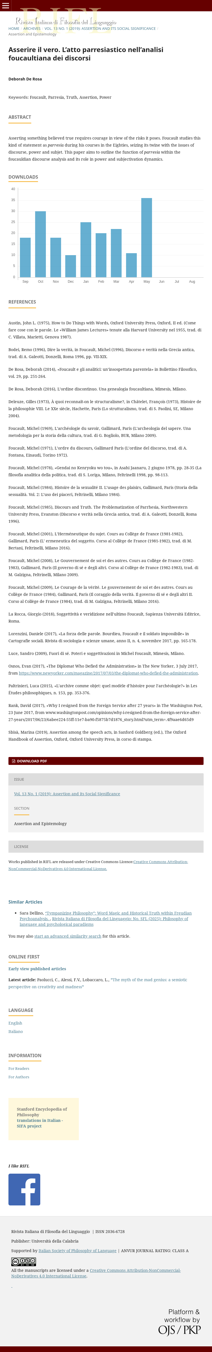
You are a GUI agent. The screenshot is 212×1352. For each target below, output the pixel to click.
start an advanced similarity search (67, 936)
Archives (32, 28)
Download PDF (31, 760)
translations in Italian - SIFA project (40, 1123)
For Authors (18, 1076)
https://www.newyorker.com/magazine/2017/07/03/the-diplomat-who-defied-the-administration (108, 673)
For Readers (18, 1068)
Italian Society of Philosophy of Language (78, 1250)
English (15, 1023)
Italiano (15, 1031)
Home (13, 28)
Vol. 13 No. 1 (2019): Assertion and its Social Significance (100, 28)
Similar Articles (25, 902)
